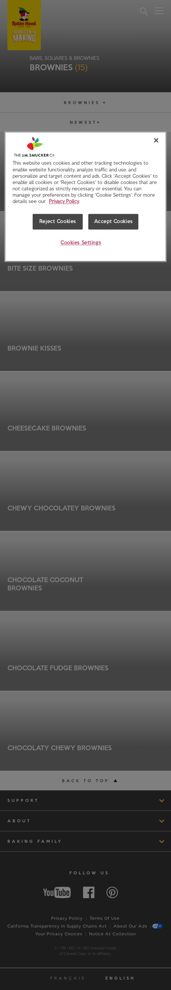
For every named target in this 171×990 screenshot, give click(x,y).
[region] (85, 197)
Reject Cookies (57, 221)
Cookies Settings (80, 242)
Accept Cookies (113, 221)
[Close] (156, 140)
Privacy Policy (64, 201)
